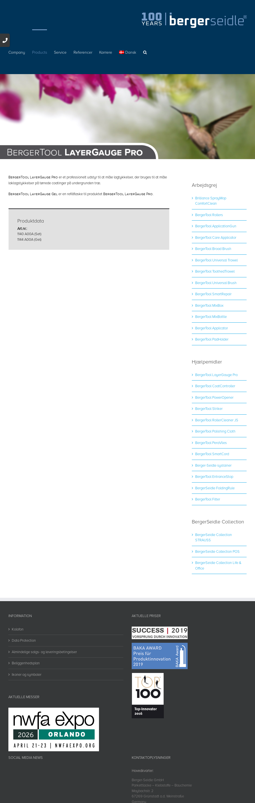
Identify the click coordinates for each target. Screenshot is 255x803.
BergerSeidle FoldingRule (215, 487)
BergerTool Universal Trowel (216, 260)
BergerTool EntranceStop (214, 476)
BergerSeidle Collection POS (217, 551)
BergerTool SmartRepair (213, 293)
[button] (145, 51)
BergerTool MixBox (209, 305)
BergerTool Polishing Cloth (215, 431)
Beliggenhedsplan (26, 662)
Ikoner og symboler (26, 674)
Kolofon (17, 629)
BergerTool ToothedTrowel (215, 271)
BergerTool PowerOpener (214, 397)
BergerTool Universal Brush (216, 282)
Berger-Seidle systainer (213, 465)
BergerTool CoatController (215, 385)
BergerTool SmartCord (212, 453)
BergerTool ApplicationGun (215, 225)
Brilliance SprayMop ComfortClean (210, 200)
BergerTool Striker (209, 408)
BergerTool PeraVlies (211, 442)
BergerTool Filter (207, 499)
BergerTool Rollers (209, 214)
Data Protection (24, 640)
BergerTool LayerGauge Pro (216, 374)
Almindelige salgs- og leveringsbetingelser (44, 651)
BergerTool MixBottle (211, 316)
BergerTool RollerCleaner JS (216, 419)
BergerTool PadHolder (211, 339)
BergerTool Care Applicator (215, 237)
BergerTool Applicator (211, 327)
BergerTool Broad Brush (213, 248)
